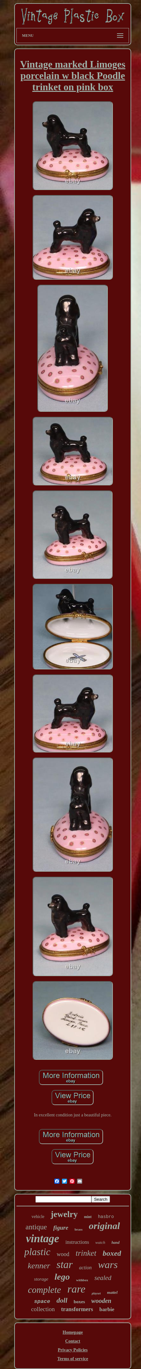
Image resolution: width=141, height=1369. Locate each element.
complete (44, 1290)
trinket (86, 1253)
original (104, 1226)
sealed (103, 1278)
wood (63, 1254)
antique (36, 1227)
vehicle (38, 1216)
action (85, 1267)
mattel (112, 1292)
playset (96, 1293)
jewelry (64, 1214)
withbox (82, 1280)
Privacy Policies (73, 1350)
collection (43, 1309)
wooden (101, 1300)
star (65, 1264)
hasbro (106, 1216)
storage (41, 1279)
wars (108, 1264)
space (42, 1302)
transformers (77, 1309)
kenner (39, 1265)
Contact (72, 1341)
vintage (42, 1238)
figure (60, 1227)
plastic (37, 1251)
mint (88, 1217)
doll (62, 1300)
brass (79, 1229)
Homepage (73, 1332)
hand (116, 1242)
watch (100, 1242)
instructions (77, 1242)
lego (62, 1277)
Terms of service (72, 1358)
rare (76, 1289)
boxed (112, 1253)
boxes (79, 1301)
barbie (106, 1309)
